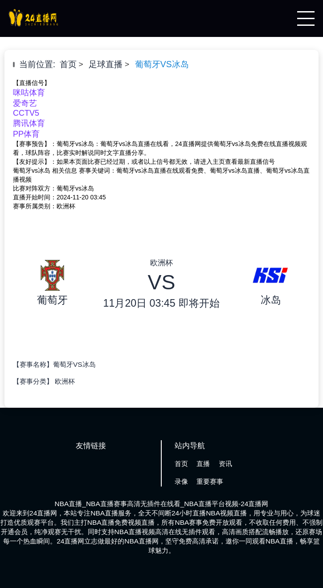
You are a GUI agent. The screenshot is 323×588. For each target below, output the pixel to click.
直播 (203, 463)
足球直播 (106, 64)
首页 (68, 64)
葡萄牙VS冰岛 (162, 64)
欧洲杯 (65, 381)
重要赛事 (209, 481)
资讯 (225, 463)
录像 (181, 481)
